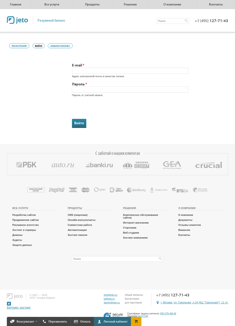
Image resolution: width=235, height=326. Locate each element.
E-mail (78, 65)
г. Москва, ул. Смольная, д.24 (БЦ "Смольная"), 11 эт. (194, 302)
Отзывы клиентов (189, 225)
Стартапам (129, 227)
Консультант (25, 321)
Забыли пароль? (60, 46)
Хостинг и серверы (24, 230)
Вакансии (184, 230)
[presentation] (106, 110)
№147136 (143, 316)
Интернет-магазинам (136, 222)
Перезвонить (58, 321)
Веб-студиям (131, 232)
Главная (15, 4)
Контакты (216, 4)
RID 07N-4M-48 (168, 313)
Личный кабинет (116, 321)
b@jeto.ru (109, 298)
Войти (40, 45)
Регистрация (19, 46)
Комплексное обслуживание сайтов (140, 216)
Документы (185, 220)
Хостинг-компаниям (135, 237)
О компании (185, 215)
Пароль (79, 84)
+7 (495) (211, 21)
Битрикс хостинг (19, 307)
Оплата (85, 321)
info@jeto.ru (110, 294)
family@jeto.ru (112, 302)
